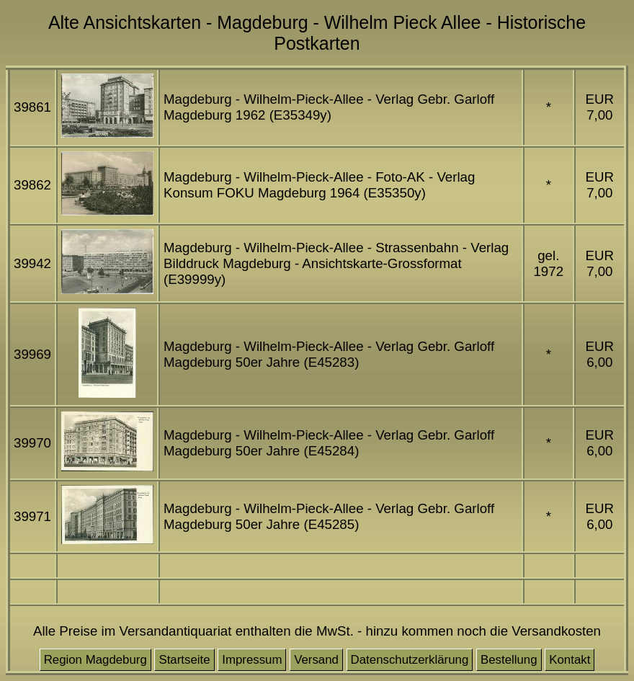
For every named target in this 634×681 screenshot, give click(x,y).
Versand (316, 660)
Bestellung (509, 660)
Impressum (252, 660)
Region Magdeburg (95, 660)
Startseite (184, 660)
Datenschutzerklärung (410, 660)
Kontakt (569, 660)
